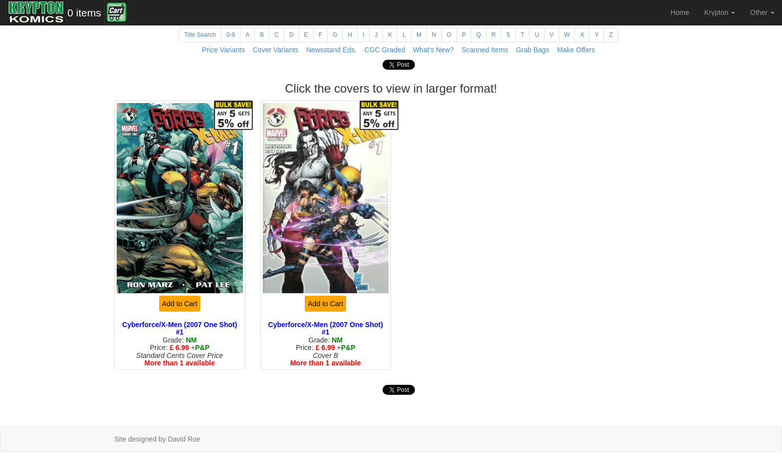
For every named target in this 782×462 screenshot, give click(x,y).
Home (680, 12)
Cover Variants (276, 50)
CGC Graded (385, 50)
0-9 (230, 34)
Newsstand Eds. (331, 50)
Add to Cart (179, 304)
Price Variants (223, 50)
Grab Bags (532, 50)
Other (762, 12)
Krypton (719, 12)
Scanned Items (484, 50)
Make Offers (576, 50)
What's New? (433, 50)
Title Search (200, 34)
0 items (84, 12)
